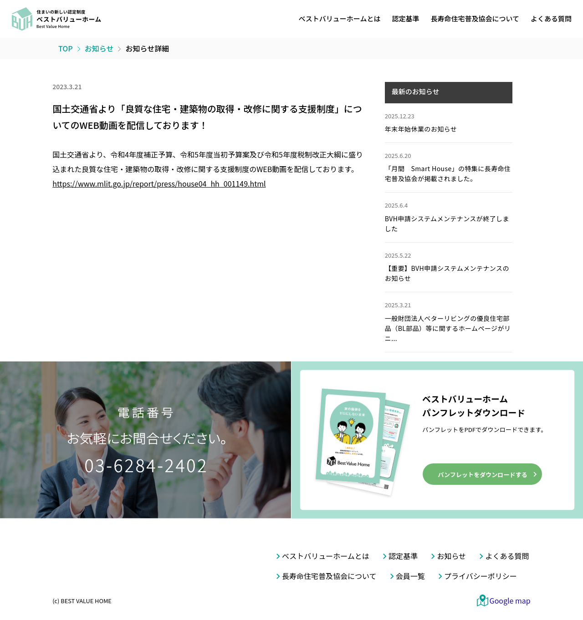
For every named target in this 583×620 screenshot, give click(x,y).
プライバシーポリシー (480, 575)
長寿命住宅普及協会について (474, 18)
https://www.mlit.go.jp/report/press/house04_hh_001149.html (159, 183)
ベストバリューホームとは (340, 18)
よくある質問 (551, 18)
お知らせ (451, 555)
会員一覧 (410, 575)
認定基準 (405, 18)
